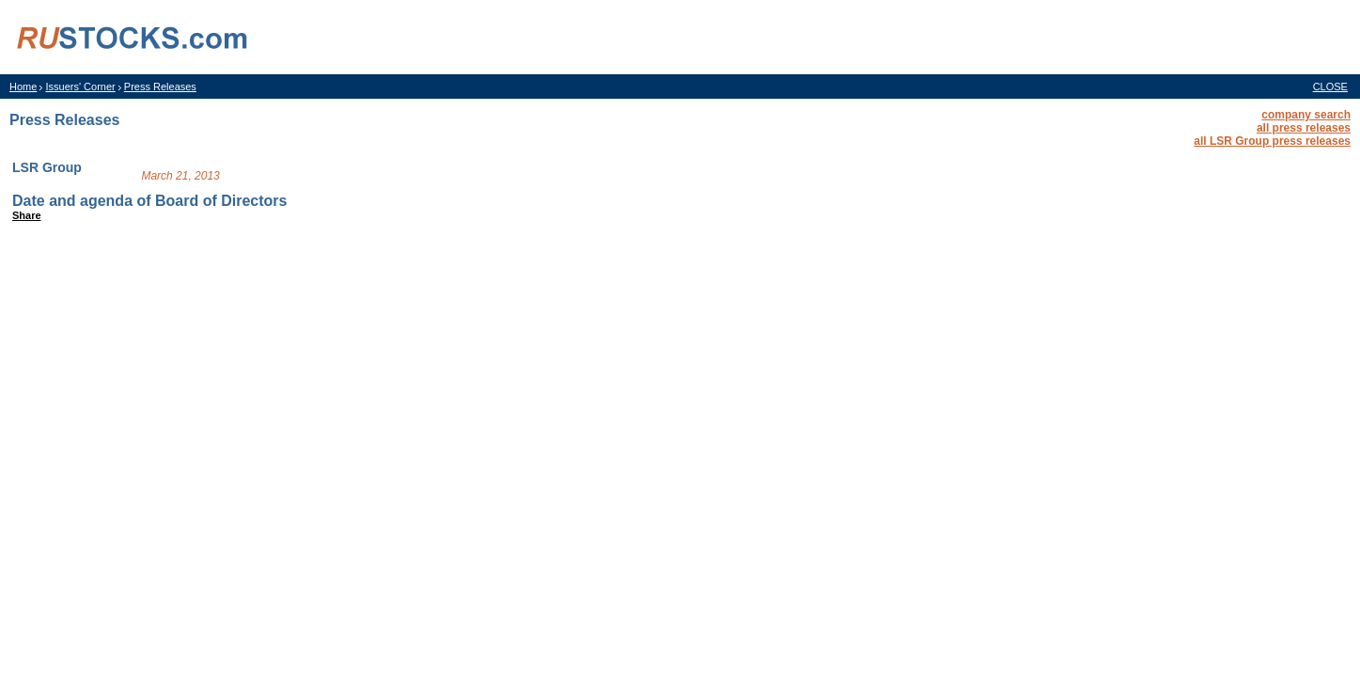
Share (26, 215)
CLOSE (1330, 86)
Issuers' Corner (80, 86)
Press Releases (160, 86)
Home (23, 86)
